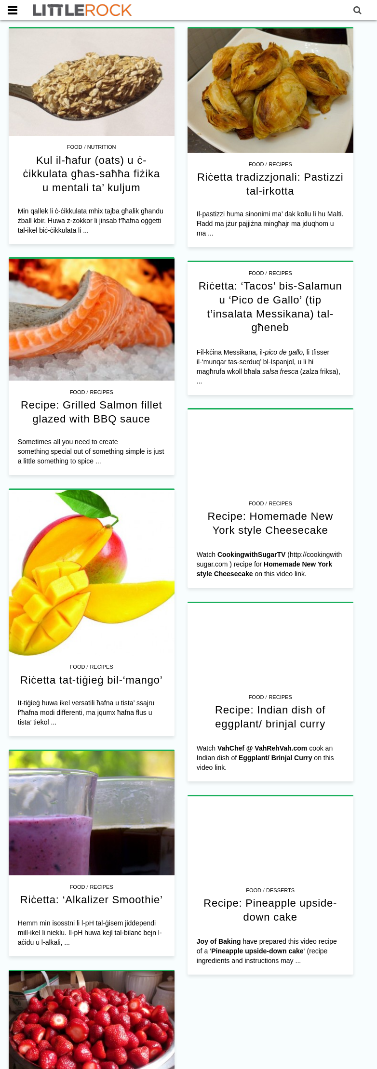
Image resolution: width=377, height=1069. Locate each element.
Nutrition (101, 147)
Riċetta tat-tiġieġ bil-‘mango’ (91, 626)
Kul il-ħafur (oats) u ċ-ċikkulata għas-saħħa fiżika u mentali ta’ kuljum (91, 174)
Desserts (237, 818)
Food (74, 147)
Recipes (267, 164)
